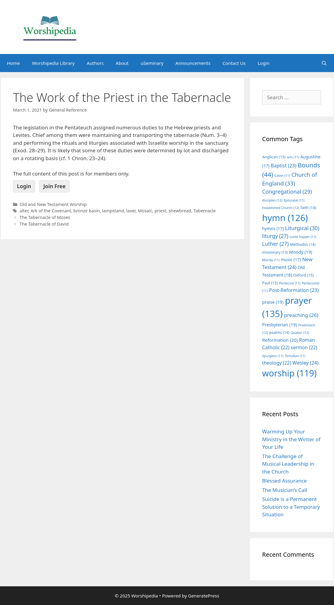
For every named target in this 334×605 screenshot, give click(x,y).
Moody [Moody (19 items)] (300, 252)
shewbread (180, 211)
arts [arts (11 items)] (293, 157)
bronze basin (86, 211)
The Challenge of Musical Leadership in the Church (288, 464)
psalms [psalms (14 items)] (279, 332)
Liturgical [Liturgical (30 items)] (302, 228)
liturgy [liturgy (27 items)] (275, 236)
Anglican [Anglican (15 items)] (273, 157)
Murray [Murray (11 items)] (271, 260)
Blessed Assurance (284, 480)
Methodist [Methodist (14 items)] (302, 244)
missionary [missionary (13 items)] (275, 252)
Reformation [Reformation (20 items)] (280, 340)
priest (160, 211)
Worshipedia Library (53, 63)
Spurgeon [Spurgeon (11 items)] (272, 356)
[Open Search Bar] (324, 63)
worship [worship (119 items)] (289, 373)
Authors (95, 63)
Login (263, 63)
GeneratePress (203, 596)
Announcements (192, 63)
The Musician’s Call (284, 489)
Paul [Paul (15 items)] (270, 283)
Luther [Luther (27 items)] (275, 243)
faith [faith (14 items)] (308, 207)
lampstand (113, 211)
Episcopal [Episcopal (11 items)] (294, 200)
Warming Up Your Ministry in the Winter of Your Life (291, 439)
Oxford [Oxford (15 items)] (303, 275)
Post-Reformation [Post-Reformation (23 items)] (294, 290)
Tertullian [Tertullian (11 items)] (295, 356)
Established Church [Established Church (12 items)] (280, 207)
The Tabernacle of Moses (45, 217)
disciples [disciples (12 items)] (272, 200)
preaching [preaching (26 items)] (301, 315)
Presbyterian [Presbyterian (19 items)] (279, 325)
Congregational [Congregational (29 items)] (287, 191)
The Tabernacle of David (44, 224)
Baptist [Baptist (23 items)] (284, 165)
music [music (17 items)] (291, 259)
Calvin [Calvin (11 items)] (282, 175)
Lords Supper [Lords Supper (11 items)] (303, 237)
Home (13, 63)
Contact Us (234, 63)
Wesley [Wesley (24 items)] (305, 363)
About (122, 63)
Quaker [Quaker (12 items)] (300, 332)
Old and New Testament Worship (53, 204)
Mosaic (145, 211)
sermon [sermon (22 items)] (304, 347)
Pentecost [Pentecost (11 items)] (289, 283)
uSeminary (152, 63)
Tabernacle (205, 211)
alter (24, 211)
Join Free (54, 186)
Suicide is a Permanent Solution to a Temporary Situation (291, 507)
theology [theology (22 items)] (276, 363)
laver (131, 211)
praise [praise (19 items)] (273, 302)
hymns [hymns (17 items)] (273, 228)
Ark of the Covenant (51, 211)
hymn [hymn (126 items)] (285, 217)
